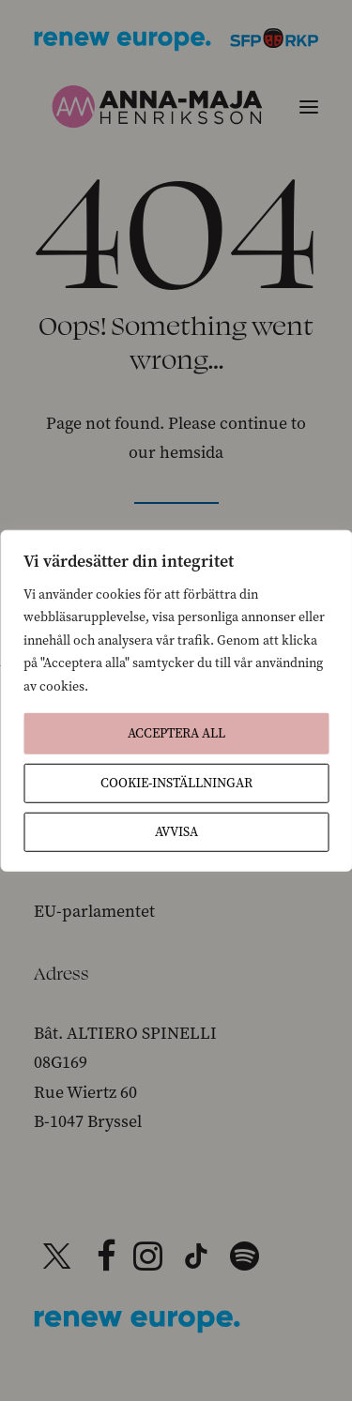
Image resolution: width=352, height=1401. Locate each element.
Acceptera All (176, 733)
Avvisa (176, 832)
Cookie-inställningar (176, 783)
